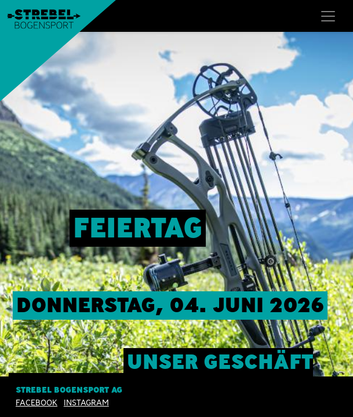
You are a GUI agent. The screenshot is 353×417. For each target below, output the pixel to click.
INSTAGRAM (86, 402)
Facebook (36, 402)
